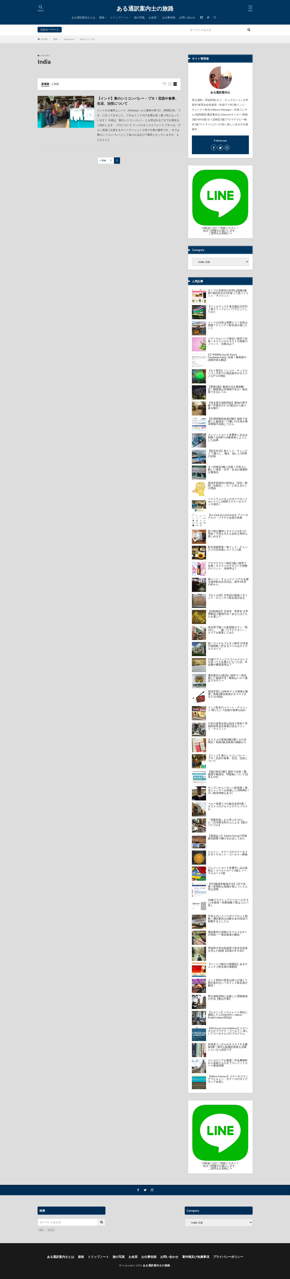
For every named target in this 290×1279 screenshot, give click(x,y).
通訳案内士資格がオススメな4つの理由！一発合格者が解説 (227, 933)
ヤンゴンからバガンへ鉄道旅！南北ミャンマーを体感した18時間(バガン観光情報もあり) (228, 790)
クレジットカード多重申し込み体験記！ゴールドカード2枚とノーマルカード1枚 (228, 870)
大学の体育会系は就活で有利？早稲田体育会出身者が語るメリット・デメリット (228, 726)
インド (74, 29)
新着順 (45, 83)
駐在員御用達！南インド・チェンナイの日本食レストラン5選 (228, 548)
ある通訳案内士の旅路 (145, 8)
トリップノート (119, 17)
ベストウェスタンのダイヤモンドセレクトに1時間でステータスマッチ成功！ (228, 501)
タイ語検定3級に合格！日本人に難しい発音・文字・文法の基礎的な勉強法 (228, 469)
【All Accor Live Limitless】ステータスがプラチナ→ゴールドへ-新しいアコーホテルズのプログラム (228, 1031)
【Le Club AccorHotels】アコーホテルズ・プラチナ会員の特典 (228, 516)
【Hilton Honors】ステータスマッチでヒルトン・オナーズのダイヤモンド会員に (228, 1079)
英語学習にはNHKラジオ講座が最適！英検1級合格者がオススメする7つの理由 (228, 694)
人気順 (55, 83)
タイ (65, 29)
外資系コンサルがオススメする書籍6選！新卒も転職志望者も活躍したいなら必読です (228, 1047)
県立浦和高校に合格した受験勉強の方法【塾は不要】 (228, 997)
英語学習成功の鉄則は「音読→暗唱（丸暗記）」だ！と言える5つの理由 (228, 485)
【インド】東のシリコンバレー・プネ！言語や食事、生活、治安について (137, 100)
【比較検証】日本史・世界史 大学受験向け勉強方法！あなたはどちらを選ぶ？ (228, 613)
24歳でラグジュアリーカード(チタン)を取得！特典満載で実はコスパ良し (228, 902)
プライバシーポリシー (228, 1256)
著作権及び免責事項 (195, 1256)
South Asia (69, 39)
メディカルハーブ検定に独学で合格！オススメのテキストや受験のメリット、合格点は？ (228, 341)
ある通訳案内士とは (83, 17)
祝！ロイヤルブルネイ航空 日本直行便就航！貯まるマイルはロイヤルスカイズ (228, 646)
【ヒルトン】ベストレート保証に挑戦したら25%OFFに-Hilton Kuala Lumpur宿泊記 (228, 1014)
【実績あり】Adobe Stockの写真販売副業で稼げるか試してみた (227, 837)
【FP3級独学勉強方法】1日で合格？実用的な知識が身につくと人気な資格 (228, 886)
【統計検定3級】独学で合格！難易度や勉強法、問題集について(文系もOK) (228, 774)
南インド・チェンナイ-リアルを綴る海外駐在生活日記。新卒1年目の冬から (228, 581)
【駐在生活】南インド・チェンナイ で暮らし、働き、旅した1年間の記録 (228, 453)
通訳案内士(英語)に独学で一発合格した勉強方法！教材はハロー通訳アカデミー (228, 678)
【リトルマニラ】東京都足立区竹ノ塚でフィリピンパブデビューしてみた (228, 309)
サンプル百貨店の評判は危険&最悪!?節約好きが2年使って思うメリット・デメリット (228, 293)
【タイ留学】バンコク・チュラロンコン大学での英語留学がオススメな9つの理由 (228, 373)
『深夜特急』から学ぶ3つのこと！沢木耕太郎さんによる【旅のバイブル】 (228, 822)
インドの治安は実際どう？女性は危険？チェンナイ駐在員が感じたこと (228, 325)
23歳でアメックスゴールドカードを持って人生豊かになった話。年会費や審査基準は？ (228, 662)
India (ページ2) (87, 39)
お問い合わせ (187, 17)
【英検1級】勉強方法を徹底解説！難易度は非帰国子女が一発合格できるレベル (228, 389)
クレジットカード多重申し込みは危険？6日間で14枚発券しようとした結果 (228, 437)
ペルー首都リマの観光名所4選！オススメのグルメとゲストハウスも (228, 806)
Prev (104, 160)
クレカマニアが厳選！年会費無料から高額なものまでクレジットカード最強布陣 (228, 1063)
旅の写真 (139, 17)
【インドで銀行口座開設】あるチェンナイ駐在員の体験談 (228, 965)
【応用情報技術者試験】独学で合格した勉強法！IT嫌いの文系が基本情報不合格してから (228, 421)
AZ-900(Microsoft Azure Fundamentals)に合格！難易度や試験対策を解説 (227, 357)
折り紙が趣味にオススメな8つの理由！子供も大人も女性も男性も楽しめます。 (228, 533)
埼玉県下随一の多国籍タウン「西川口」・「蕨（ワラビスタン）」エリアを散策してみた (228, 630)
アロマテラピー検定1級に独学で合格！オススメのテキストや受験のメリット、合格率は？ (228, 565)
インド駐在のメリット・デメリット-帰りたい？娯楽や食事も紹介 (228, 709)
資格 (101, 17)
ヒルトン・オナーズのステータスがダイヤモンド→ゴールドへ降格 (228, 853)
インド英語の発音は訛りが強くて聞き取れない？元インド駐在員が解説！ (228, 982)
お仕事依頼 (168, 17)
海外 (55, 39)
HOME (44, 39)
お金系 (152, 17)
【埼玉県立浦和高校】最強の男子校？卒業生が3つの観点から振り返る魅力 (228, 405)
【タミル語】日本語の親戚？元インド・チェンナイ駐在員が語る (228, 596)
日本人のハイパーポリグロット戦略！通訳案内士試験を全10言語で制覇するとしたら (228, 918)
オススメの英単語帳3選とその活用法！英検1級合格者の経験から (227, 741)
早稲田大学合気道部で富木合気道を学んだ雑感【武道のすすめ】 (228, 949)
